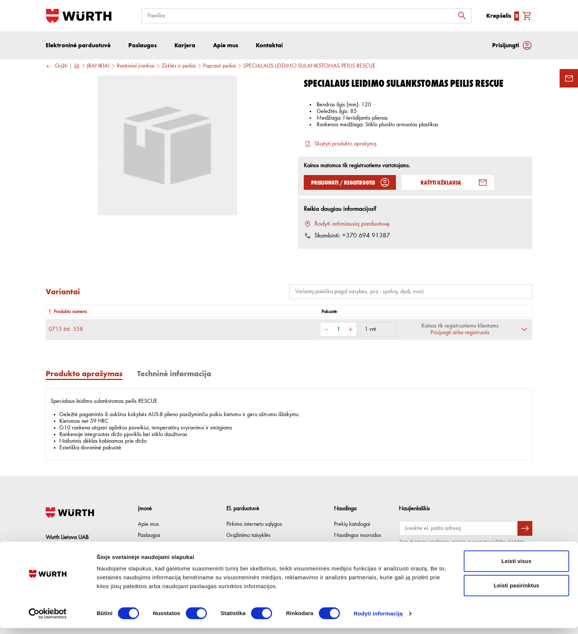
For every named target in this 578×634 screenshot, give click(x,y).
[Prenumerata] (458, 528)
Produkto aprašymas (84, 374)
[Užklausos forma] (569, 78)
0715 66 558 (66, 330)
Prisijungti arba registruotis (460, 333)
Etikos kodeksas (156, 546)
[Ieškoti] (464, 15)
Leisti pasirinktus (516, 591)
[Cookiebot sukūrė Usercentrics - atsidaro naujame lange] (47, 619)
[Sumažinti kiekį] (326, 330)
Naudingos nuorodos (357, 535)
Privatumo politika (246, 546)
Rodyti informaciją (378, 619)
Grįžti (56, 67)
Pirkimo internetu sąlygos (254, 524)
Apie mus (148, 524)
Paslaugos (149, 535)
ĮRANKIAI (98, 66)
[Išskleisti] (524, 330)
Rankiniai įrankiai (135, 66)
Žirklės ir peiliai (179, 66)
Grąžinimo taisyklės (248, 535)
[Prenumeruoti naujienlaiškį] (525, 528)
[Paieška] (306, 15)
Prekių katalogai (352, 524)
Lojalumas (345, 546)
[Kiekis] (338, 330)
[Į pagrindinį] (79, 16)
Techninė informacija (174, 374)
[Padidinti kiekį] (350, 330)
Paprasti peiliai (219, 66)
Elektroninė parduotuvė (78, 45)
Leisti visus (516, 567)
